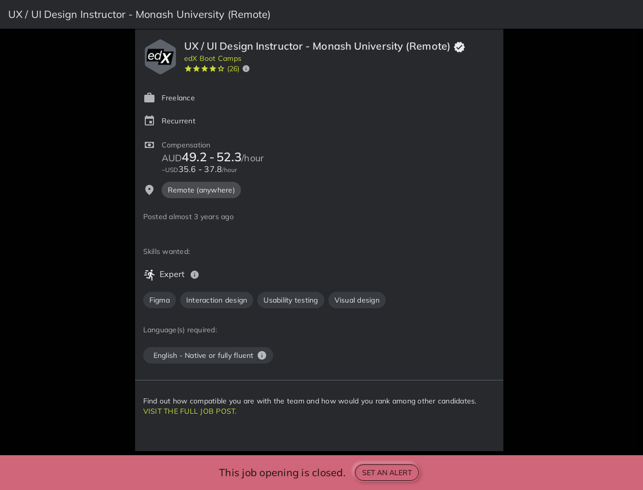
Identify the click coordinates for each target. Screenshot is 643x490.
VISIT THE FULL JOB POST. (190, 411)
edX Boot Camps (213, 58)
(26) (233, 68)
